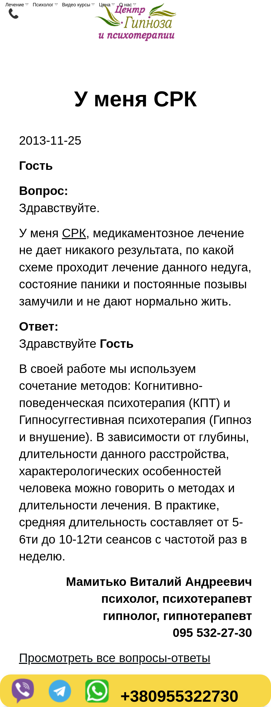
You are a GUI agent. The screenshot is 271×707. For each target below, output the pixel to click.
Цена (107, 4)
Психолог (45, 4)
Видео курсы (78, 4)
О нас (127, 4)
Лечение (16, 4)
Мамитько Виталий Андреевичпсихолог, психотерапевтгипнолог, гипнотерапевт (159, 599)
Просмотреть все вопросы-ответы (114, 658)
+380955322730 (179, 696)
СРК (74, 233)
